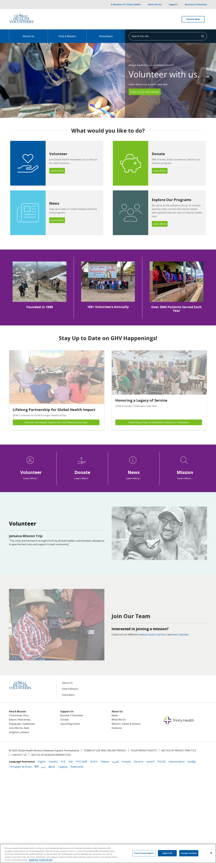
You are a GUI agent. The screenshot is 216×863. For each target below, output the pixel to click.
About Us (28, 33)
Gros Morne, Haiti (19, 728)
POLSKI (162, 761)
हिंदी (36, 766)
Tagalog (63, 766)
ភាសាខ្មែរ (192, 761)
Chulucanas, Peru (19, 715)
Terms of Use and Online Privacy (105, 750)
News (115, 715)
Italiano (104, 761)
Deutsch (138, 761)
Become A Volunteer (196, 4)
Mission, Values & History (126, 723)
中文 (63, 761)
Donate (64, 719)
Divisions (117, 728)
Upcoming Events (70, 723)
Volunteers (105, 33)
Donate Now (193, 19)
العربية (115, 761)
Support (173, 4)
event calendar (180, 634)
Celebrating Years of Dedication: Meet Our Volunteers (158, 422)
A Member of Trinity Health (126, 4)
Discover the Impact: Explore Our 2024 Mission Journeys (56, 422)
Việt (71, 761)
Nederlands (77, 766)
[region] (108, 80)
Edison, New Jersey (19, 719)
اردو (43, 766)
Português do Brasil (20, 766)
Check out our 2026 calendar (146, 91)
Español (53, 761)
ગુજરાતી (150, 761)
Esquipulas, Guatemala (21, 723)
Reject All (167, 853)
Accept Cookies (189, 853)
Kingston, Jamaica (19, 732)
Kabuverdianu (176, 761)
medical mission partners (152, 634)
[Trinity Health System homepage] (21, 24)
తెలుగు (51, 766)
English (42, 761)
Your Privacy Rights (144, 750)
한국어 (94, 761)
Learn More (57, 170)
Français (126, 761)
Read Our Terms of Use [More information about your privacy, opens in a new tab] (40, 859)
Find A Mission (67, 33)
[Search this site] (168, 36)
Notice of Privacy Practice (178, 750)
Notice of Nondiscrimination (50, 754)
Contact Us (19, 754)
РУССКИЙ (81, 761)
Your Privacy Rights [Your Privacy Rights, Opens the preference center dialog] (144, 853)
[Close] (211, 853)
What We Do (154, 4)
